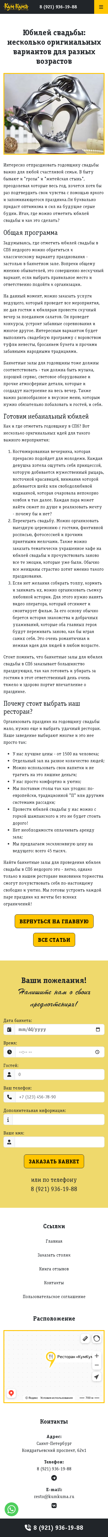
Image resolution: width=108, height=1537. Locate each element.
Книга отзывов (54, 1269)
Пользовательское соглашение (54, 1296)
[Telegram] (54, 1478)
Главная (54, 1241)
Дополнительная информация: (34, 1110)
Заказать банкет (54, 1161)
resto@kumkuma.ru (54, 1496)
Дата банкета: (17, 1020)
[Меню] (101, 7)
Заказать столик (54, 1255)
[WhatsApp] (11, 1509)
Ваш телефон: (17, 1088)
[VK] (54, 1505)
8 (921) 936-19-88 (58, 7)
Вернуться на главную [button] (54, 921)
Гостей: (10, 1065)
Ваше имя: (13, 1133)
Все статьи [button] (54, 939)
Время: (10, 1043)
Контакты (54, 1282)
